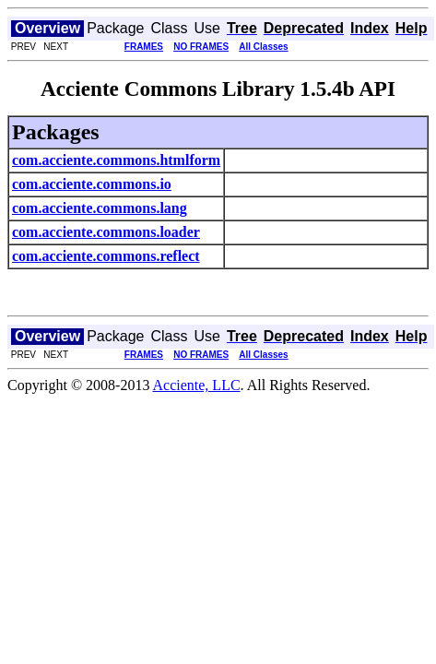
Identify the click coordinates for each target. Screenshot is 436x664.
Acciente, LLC (197, 385)
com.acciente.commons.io (91, 184)
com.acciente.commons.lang (99, 208)
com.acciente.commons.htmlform (116, 160)
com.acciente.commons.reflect (106, 256)
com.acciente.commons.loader (106, 232)
